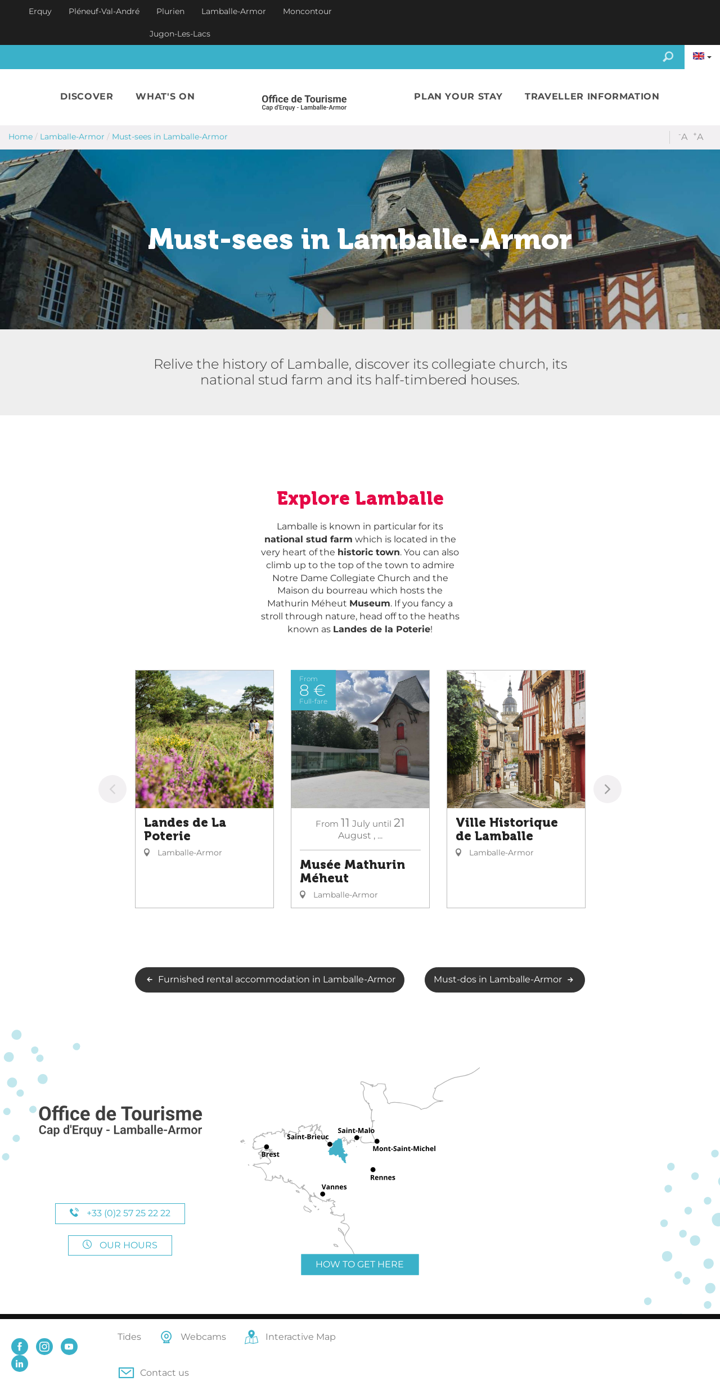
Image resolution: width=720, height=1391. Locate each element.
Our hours (120, 1245)
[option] (204, 789)
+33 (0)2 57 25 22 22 (120, 1213)
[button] (86, 97)
